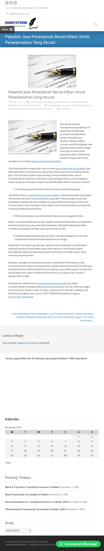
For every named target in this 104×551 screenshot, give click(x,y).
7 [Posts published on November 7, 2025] (65, 441)
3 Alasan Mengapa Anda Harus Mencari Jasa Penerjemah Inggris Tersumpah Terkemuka (55, 319)
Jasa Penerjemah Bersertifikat (43, 195)
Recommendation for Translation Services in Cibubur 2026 (36, 502)
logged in (22, 342)
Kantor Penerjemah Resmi (30, 105)
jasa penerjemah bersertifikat (46, 161)
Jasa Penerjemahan (62, 102)
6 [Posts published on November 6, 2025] (52, 441)
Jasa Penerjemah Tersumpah (41, 102)
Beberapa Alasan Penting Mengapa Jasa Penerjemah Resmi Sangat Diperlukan (51, 313)
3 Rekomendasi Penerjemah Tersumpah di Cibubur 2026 (35, 509)
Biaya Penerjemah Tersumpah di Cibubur (27, 494)
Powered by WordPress (16, 545)
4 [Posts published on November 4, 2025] (25, 441)
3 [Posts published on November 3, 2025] (12, 441)
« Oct (7, 462)
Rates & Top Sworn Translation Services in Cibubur (32, 487)
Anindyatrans (65, 109)
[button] (78, 544)
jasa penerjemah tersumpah (58, 105)
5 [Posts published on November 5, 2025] (38, 441)
